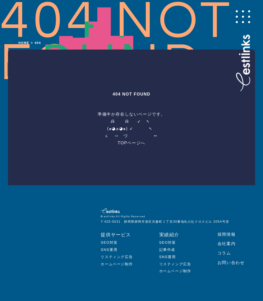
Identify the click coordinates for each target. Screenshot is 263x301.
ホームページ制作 (117, 264)
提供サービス (116, 234)
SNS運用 (109, 250)
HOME (23, 43)
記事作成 (167, 250)
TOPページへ (131, 143)
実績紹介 (169, 234)
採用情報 (227, 234)
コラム (224, 253)
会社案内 (227, 243)
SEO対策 (109, 242)
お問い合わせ (231, 262)
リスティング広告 (117, 257)
